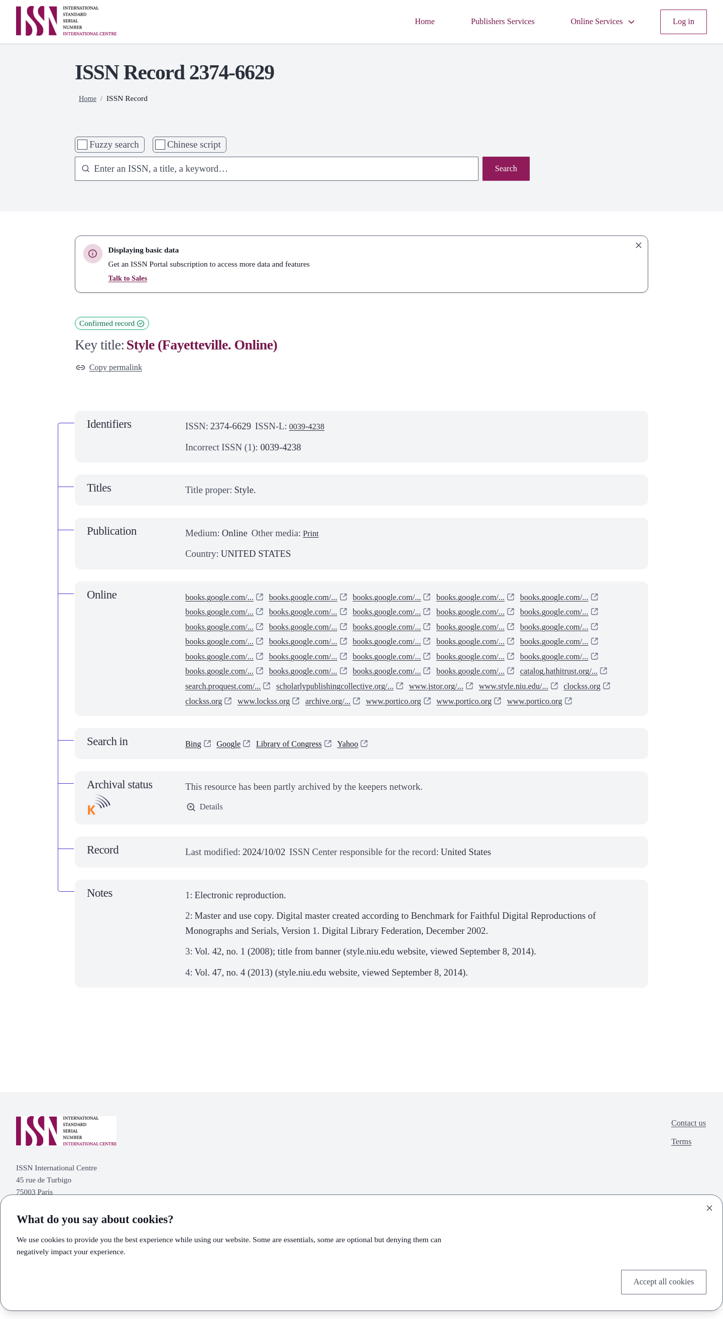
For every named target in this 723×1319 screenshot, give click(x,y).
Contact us (686, 1157)
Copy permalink (113, 369)
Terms (677, 1177)
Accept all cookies (659, 1280)
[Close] (709, 1205)
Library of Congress (300, 775)
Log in (682, 22)
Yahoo (365, 775)
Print (312, 535)
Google (233, 775)
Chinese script (194, 144)
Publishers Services (486, 22)
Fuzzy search (114, 144)
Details (206, 840)
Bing (194, 775)
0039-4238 (309, 428)
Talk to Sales (129, 278)
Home (402, 22)
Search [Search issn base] (504, 170)
